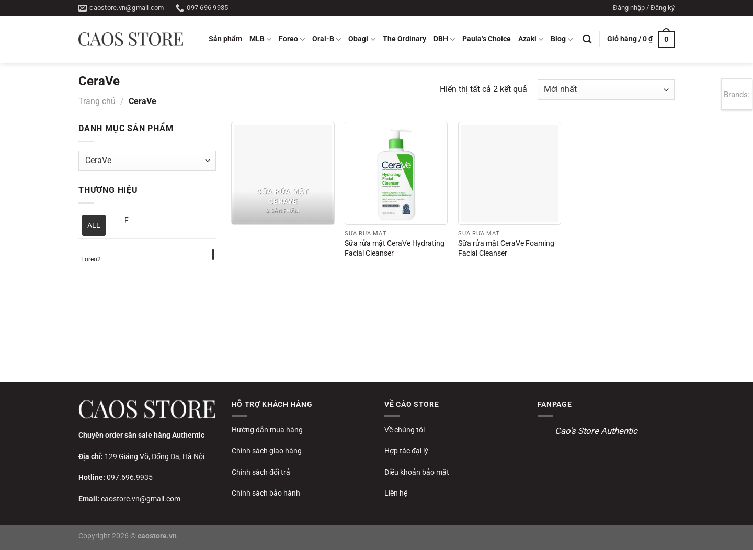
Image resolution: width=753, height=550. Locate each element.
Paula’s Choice (486, 39)
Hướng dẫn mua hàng (267, 430)
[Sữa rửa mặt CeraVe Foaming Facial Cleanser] (509, 173)
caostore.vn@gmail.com (140, 499)
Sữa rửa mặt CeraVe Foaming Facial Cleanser (506, 248)
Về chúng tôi (404, 430)
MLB (260, 39)
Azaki (530, 39)
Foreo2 (91, 259)
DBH (444, 39)
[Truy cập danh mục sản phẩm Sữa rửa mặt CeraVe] (282, 173)
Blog (562, 39)
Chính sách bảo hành (266, 493)
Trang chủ (97, 101)
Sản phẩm (225, 39)
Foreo (292, 39)
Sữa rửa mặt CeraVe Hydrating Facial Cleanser (394, 248)
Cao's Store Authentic (596, 431)
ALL (93, 225)
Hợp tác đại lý (406, 450)
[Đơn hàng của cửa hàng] (606, 89)
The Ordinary (404, 39)
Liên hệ (395, 493)
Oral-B (326, 39)
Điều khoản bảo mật (416, 472)
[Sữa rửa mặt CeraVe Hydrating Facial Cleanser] (396, 173)
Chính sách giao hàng (267, 450)
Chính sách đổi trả (261, 472)
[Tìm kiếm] (587, 39)
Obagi (361, 39)
